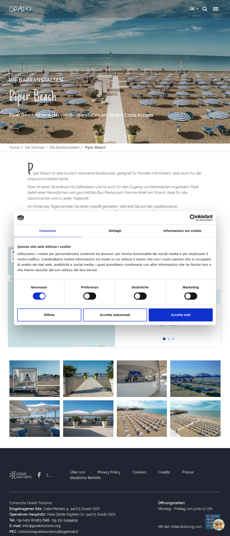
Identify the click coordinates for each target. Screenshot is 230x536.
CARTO (111, 346)
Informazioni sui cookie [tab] (182, 231)
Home (14, 147)
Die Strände (34, 147)
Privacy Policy (109, 472)
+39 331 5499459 (64, 520)
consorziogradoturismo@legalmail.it (48, 532)
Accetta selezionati (115, 315)
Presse (187, 472)
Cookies (139, 472)
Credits (164, 472)
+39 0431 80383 (29, 520)
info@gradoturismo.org (41, 526)
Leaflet (78, 346)
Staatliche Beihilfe (85, 478)
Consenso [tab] (47, 231)
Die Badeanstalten (65, 147)
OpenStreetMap (91, 346)
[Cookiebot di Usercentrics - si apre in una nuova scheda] (193, 217)
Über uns (77, 472)
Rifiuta (49, 315)
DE (192, 9)
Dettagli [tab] (115, 231)
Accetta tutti (180, 315)
